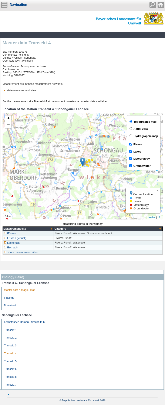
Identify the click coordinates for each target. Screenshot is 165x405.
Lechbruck (11, 242)
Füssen (9, 233)
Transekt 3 (10, 345)
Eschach (10, 247)
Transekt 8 (10, 376)
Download (10, 305)
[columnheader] (28, 228)
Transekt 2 (10, 337)
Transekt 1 (10, 330)
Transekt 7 (10, 384)
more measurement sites (23, 252)
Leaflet (151, 217)
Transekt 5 (10, 361)
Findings (9, 297)
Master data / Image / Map (19, 289)
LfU (160, 217)
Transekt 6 (10, 369)
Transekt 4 (10, 353)
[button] (82, 161)
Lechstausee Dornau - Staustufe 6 (24, 322)
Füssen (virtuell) (14, 238)
